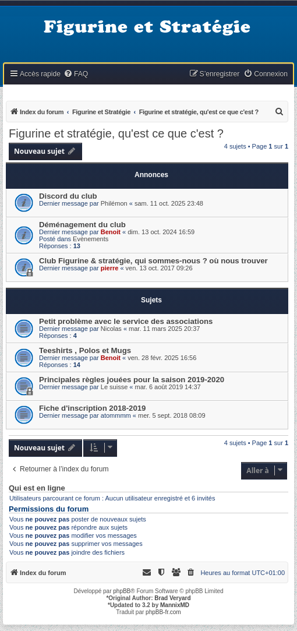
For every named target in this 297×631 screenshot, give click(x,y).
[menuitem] (75, 74)
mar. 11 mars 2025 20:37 (164, 328)
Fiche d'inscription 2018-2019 (92, 408)
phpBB (121, 591)
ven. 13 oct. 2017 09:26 (159, 268)
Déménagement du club (82, 224)
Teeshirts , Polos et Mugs (85, 350)
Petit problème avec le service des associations (126, 321)
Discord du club (68, 196)
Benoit (111, 231)
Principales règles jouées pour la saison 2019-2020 (131, 379)
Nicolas (111, 328)
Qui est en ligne (37, 488)
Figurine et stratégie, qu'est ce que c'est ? (116, 133)
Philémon (114, 203)
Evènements (90, 238)
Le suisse (114, 386)
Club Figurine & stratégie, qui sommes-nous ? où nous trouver (153, 260)
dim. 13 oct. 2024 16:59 (161, 231)
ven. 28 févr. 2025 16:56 (162, 357)
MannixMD (174, 605)
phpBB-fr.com (163, 612)
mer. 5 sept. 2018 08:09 (172, 415)
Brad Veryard (172, 598)
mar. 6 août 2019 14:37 (168, 386)
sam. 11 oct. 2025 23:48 (169, 203)
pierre (110, 268)
